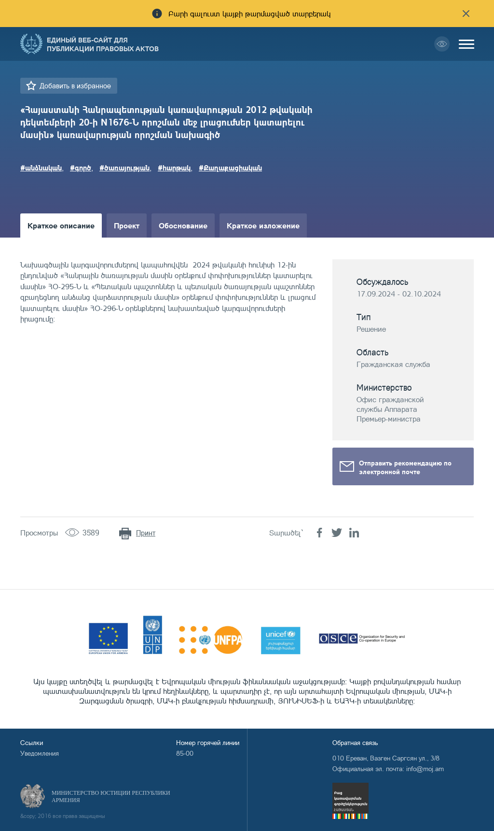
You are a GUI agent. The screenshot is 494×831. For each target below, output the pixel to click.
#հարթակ (174, 167)
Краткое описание (61, 225)
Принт (145, 532)
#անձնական (41, 167)
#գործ (80, 167)
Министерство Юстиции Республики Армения (111, 796)
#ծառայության (124, 167)
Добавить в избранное (75, 85)
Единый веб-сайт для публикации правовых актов (103, 44)
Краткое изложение (263, 225)
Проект (126, 225)
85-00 (184, 753)
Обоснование (183, 225)
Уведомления (39, 753)
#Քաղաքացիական (230, 167)
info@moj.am (425, 768)
